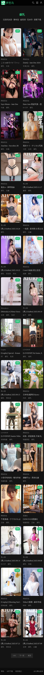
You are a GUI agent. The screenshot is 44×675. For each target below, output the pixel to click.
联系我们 (18, 671)
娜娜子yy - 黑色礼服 (31, 478)
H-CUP (3, 564)
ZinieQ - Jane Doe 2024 (31, 63)
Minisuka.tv (5, 308)
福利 (29, 356)
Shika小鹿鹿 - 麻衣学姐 (32, 602)
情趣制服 (4, 481)
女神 (2, 315)
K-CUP (25, 107)
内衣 (24, 398)
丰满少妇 (26, 66)
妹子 (24, 315)
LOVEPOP (26, 350)
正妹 (2, 522)
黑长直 (8, 398)
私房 (13, 315)
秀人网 (25, 184)
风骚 (29, 564)
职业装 (8, 274)
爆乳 (2, 66)
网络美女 (4, 59)
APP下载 (10, 671)
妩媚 (24, 274)
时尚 (24, 605)
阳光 (14, 274)
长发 (7, 66)
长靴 (7, 149)
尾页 (29, 655)
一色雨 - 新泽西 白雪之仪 (33, 229)
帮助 (2, 671)
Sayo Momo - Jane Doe (9, 104)
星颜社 (25, 516)
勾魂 (2, 107)
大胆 (24, 149)
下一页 (21, 655)
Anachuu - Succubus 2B (10, 146)
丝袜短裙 (4, 605)
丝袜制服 (4, 439)
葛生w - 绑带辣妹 (8, 187)
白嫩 (7, 190)
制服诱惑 (26, 439)
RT (2, 356)
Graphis (3, 350)
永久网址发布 (38, 671)
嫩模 (24, 190)
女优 (29, 149)
